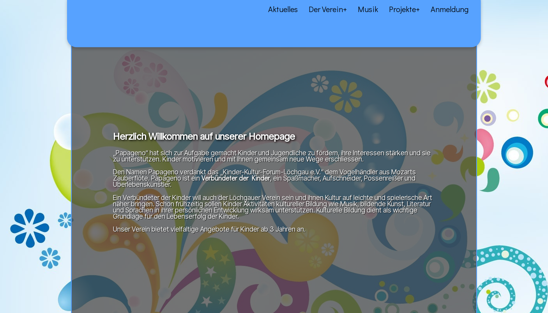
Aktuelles (29, 16)
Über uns (57, 16)
